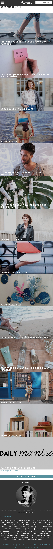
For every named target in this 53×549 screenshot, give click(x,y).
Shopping (45, 537)
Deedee (26, 2)
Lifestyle (19, 529)
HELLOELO (19, 547)
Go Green (46, 524)
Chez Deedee (7, 522)
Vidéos (4, 540)
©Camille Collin (38, 510)
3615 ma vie (6, 520)
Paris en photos (9, 535)
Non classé (30, 531)
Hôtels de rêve (9, 527)
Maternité (41, 529)
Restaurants (27, 535)
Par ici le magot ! (22, 533)
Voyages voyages (34, 540)
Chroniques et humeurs (29, 522)
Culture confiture (21, 524)
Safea (35, 547)
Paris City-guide (42, 533)
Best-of (46, 520)
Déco (36, 524)
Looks (30, 529)
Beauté (36, 520)
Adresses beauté (22, 520)
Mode (16, 531)
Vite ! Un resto (17, 540)
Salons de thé (31, 537)
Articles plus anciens (9, 471)
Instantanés (27, 527)
